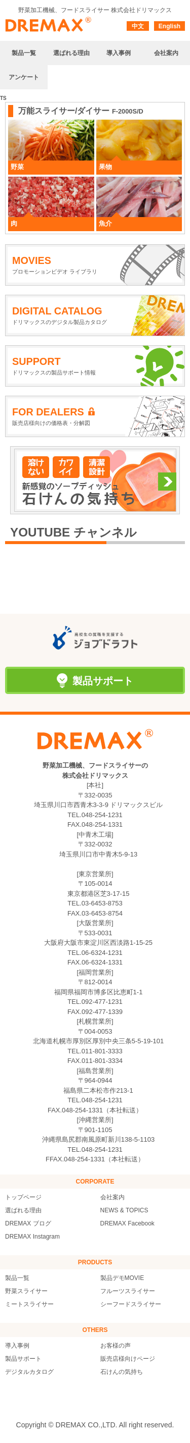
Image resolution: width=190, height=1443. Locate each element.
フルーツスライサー (127, 1291)
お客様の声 (115, 1345)
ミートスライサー (29, 1304)
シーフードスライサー (130, 1304)
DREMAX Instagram (32, 1236)
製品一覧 (17, 1277)
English (169, 26)
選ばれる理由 (23, 1210)
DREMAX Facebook (127, 1223)
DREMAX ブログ (28, 1223)
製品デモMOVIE (122, 1277)
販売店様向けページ (127, 1358)
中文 (138, 26)
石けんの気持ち (121, 1371)
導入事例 (17, 1345)
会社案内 (112, 1197)
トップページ (23, 1197)
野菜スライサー (26, 1291)
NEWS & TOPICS (124, 1210)
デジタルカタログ (29, 1371)
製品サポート (23, 1358)
